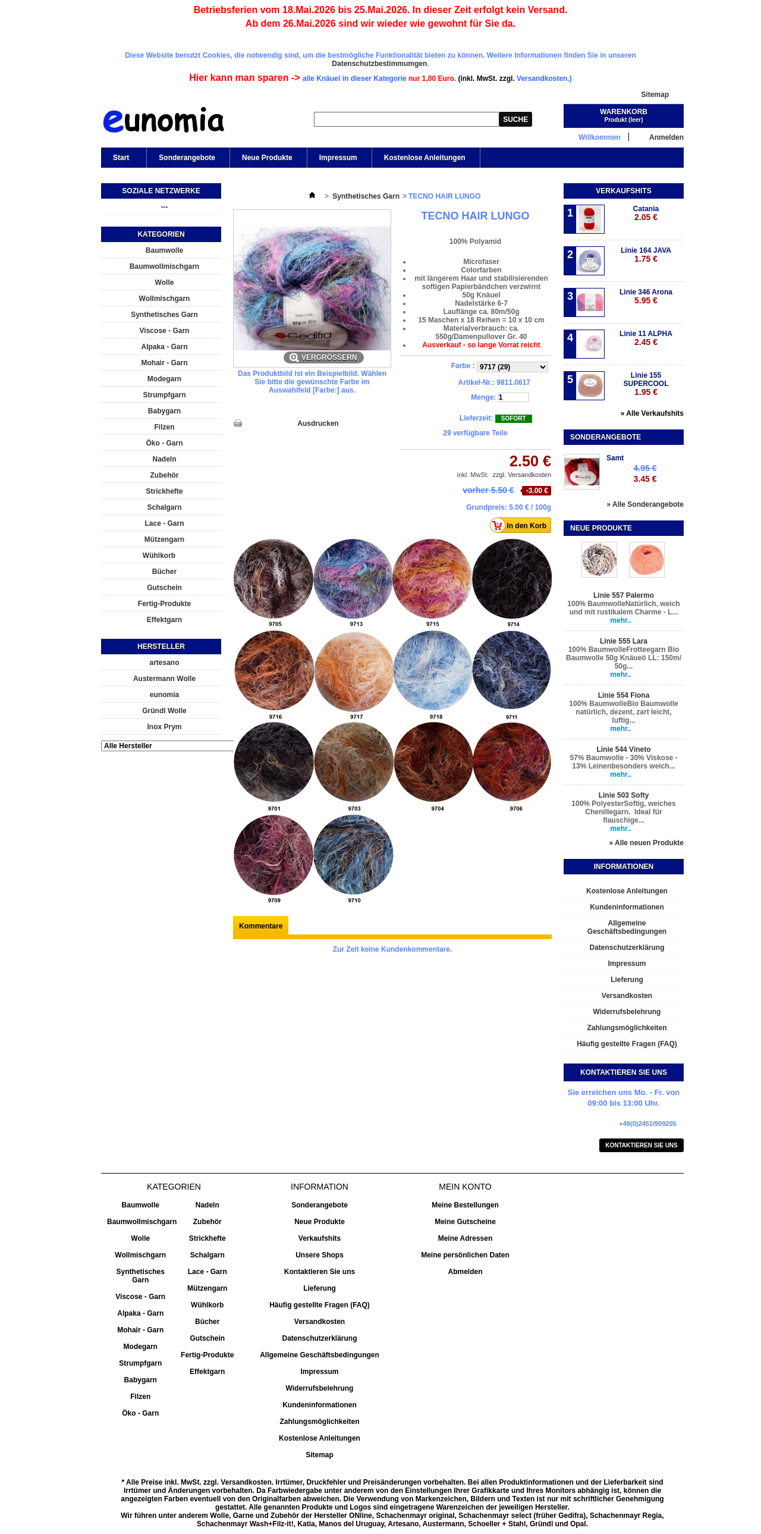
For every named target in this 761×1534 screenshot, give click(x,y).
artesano (164, 662)
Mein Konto (465, 1186)
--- (164, 207)
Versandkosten (627, 996)
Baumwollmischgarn (164, 266)
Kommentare (260, 926)
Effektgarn (164, 620)
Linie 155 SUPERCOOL (645, 384)
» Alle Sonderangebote (645, 504)
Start (120, 160)
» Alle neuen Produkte (646, 843)
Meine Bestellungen (465, 1205)
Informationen (623, 866)
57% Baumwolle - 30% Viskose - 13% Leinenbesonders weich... (623, 762)
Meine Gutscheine (465, 1222)
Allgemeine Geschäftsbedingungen (626, 927)
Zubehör (164, 475)
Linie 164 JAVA (646, 254)
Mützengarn (164, 539)
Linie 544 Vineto (623, 749)
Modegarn (164, 379)
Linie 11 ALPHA (646, 338)
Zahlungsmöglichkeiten (626, 1028)
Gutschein (164, 588)
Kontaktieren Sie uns (641, 1145)
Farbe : (464, 366)
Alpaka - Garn (164, 347)
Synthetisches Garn (164, 314)
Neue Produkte (267, 157)
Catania (646, 213)
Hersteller (161, 646)
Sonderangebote (187, 157)
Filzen (164, 427)
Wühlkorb (159, 555)
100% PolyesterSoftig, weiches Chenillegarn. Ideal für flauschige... (623, 811)
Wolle (164, 282)
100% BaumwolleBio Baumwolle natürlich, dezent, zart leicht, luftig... (623, 711)
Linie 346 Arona (646, 296)
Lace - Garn (164, 523)
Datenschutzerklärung (626, 947)
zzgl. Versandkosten (522, 474)
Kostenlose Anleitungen (425, 157)
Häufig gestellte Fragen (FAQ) (627, 1044)
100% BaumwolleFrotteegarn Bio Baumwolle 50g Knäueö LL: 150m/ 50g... (623, 657)
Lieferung (627, 979)
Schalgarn (164, 507)
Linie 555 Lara (623, 641)
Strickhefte (164, 491)
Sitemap (655, 94)
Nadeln (164, 459)
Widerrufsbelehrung (627, 1012)
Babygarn (164, 411)
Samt (615, 458)
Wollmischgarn (164, 298)
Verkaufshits (623, 191)
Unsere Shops (319, 1255)
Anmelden (666, 137)
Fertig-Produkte (164, 604)
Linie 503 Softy (624, 795)
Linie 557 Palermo (623, 595)
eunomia (164, 695)
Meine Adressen (465, 1238)
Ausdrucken (317, 423)
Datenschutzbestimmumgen (379, 63)
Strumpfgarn (164, 395)
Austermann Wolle (164, 679)
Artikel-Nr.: (476, 382)
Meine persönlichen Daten (465, 1255)
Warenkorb (623, 112)
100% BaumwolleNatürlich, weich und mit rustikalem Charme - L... (623, 608)
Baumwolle (164, 250)
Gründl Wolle (164, 711)
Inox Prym (164, 727)
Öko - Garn (164, 443)
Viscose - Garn (165, 331)
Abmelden (465, 1272)
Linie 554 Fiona (624, 695)
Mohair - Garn (164, 363)
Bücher (164, 571)
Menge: (483, 397)
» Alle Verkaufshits (652, 413)
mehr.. (620, 620)
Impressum (338, 157)
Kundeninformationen (627, 907)
